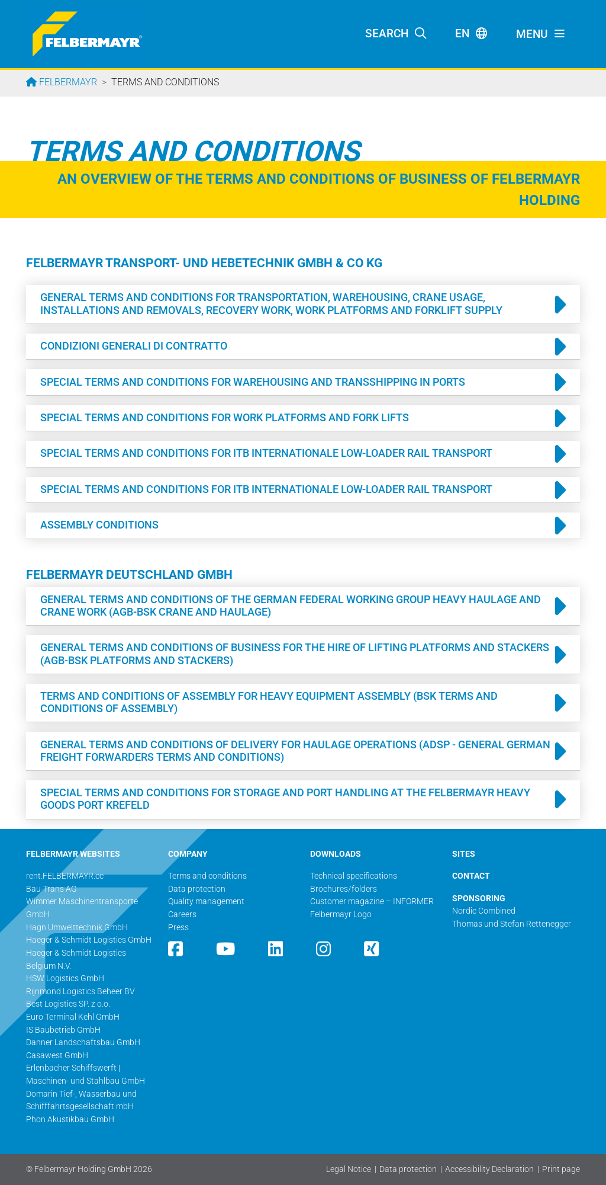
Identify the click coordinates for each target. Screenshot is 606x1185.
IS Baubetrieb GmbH (63, 1030)
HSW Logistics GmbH (65, 978)
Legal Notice (348, 1169)
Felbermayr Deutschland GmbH (129, 575)
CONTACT (471, 876)
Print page (561, 1169)
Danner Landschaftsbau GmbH (83, 1042)
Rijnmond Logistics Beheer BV (80, 992)
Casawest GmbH (57, 1056)
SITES (463, 854)
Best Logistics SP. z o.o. (68, 1004)
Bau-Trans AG (51, 889)
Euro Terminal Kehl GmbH (73, 1017)
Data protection (408, 1169)
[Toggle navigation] (541, 34)
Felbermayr (67, 82)
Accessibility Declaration (489, 1169)
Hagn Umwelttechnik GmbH (77, 928)
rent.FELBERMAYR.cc (65, 876)
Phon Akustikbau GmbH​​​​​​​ (70, 1119)
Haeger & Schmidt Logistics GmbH (89, 940)
